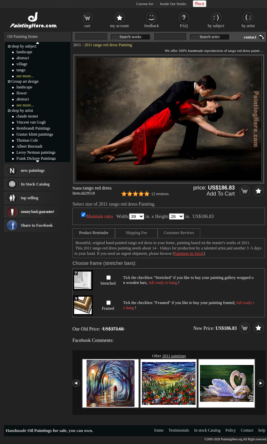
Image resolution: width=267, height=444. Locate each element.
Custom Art (144, 4)
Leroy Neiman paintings (36, 152)
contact (250, 37)
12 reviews (160, 194)
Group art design (25, 81)
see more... (25, 76)
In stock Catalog (207, 430)
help (261, 430)
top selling (29, 198)
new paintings (33, 170)
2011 (77, 45)
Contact (247, 430)
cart (87, 25)
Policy (230, 430)
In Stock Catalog (35, 184)
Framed (108, 308)
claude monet (27, 116)
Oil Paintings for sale (47, 430)
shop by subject (24, 46)
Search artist (210, 36)
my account (119, 25)
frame (159, 430)
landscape (24, 52)
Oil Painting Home (22, 36)
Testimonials (179, 430)
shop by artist (22, 110)
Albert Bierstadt (29, 146)
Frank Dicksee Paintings (36, 158)
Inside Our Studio (173, 4)
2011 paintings (174, 356)
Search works (131, 36)
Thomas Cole (27, 140)
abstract (22, 58)
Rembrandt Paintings (33, 128)
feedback (151, 25)
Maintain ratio (99, 216)
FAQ (184, 25)
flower (21, 93)
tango (20, 70)
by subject (216, 25)
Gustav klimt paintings (34, 134)
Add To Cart (221, 194)
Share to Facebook (37, 225)
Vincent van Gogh (31, 122)
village (22, 64)
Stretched (107, 283)
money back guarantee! (37, 211)
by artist (248, 25)
